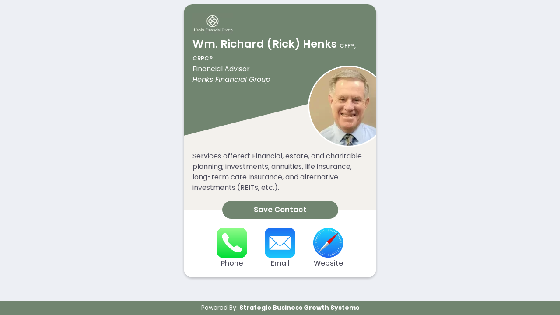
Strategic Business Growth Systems (299, 307)
